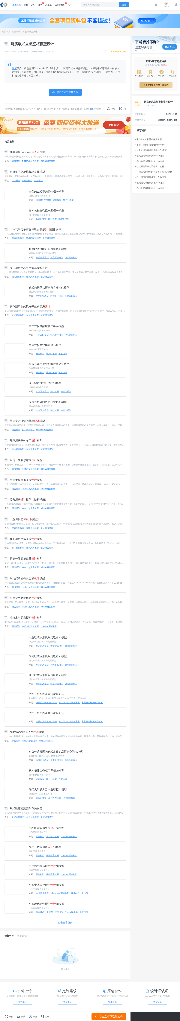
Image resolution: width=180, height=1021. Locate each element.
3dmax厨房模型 (47, 161)
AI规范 (48, 5)
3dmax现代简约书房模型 (76, 912)
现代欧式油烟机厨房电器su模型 (48, 675)
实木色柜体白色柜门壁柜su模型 (48, 401)
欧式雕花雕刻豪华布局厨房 (23, 808)
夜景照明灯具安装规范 (92, 702)
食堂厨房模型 (49, 238)
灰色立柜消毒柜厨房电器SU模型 (151, 150)
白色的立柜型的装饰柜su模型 (46, 191)
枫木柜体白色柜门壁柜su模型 (46, 770)
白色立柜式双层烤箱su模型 (45, 345)
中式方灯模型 (42, 334)
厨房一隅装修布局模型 (23, 460)
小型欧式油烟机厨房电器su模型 (48, 637)
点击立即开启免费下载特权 (156, 85)
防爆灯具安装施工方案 (46, 702)
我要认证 (157, 1002)
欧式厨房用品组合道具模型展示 (26, 268)
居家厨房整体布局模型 (23, 440)
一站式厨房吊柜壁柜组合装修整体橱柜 (32, 229)
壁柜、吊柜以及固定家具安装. (47, 694)
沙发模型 (16, 741)
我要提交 (67, 1002)
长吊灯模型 (41, 219)
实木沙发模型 (42, 391)
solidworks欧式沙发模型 (24, 732)
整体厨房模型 (18, 238)
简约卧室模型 (42, 296)
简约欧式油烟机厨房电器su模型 (48, 656)
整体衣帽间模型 (33, 238)
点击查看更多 (65, 922)
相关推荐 (9, 141)
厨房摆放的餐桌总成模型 (24, 578)
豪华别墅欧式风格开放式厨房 (27, 306)
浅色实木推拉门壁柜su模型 (45, 383)
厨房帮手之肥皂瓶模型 (23, 598)
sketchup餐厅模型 (69, 836)
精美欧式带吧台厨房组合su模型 (48, 249)
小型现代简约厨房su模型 (46, 903)
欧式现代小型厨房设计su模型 (149, 155)
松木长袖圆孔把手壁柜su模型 (46, 210)
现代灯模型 (41, 798)
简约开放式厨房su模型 (45, 847)
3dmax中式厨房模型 (59, 893)
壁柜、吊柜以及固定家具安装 (46, 713)
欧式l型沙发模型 (43, 200)
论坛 (33, 5)
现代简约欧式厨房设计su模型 (149, 161)
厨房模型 (16, 161)
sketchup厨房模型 (30, 161)
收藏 (111, 108)
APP (70, 5)
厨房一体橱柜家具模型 (23, 558)
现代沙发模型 (54, 798)
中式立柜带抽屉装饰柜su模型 (46, 326)
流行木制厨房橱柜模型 (23, 617)
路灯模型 (16, 180)
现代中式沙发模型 (79, 893)
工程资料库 (5, 31)
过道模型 (38, 180)
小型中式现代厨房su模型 (46, 884)
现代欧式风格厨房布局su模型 (149, 182)
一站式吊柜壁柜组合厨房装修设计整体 (153, 172)
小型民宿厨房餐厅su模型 (46, 828)
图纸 (14, 68)
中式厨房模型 (71, 334)
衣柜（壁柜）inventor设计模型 (150, 145)
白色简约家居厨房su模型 (46, 865)
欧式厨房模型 (42, 257)
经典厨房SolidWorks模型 (24, 152)
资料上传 (22, 1002)
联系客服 (112, 1002)
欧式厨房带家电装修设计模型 (149, 166)
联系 (91, 109)
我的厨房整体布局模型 (23, 539)
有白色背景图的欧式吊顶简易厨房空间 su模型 (56, 751)
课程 (40, 4)
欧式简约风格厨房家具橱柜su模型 (49, 287)
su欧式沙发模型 (46, 741)
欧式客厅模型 (71, 296)
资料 (26, 5)
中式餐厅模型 (56, 334)
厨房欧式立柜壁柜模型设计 (24, 31)
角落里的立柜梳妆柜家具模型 (24, 172)
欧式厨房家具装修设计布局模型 (150, 177)
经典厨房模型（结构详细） (26, 499)
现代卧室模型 (69, 798)
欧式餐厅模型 (56, 296)
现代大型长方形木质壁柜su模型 (48, 789)
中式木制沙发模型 (30, 626)
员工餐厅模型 (52, 836)
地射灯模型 (27, 180)
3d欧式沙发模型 (29, 741)
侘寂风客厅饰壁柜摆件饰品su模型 (49, 364)
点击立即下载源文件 (109, 1016)
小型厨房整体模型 (23, 519)
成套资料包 (60, 4)
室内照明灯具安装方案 (69, 702)
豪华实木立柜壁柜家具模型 (148, 139)
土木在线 (16, 5)
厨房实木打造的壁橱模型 (24, 421)
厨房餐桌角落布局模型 (23, 480)
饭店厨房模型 (71, 257)
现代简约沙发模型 (44, 912)
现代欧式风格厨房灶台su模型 (149, 188)
